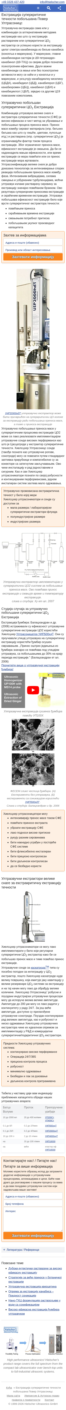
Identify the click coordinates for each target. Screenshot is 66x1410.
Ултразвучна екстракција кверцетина (32, 1286)
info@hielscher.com (52, 2)
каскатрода (40, 967)
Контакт (49, 1399)
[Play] (33, 690)
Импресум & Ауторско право (41, 1395)
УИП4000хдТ (51, 1136)
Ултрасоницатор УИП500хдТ (35, 634)
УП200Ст (49, 1117)
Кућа (9, 1387)
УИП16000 (50, 1141)
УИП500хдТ (32, 801)
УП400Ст (49, 1120)
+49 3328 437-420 (12, 2)
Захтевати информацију (33, 257)
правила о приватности (26, 1399)
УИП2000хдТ (13, 413)
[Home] (9, 8)
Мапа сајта (13, 1395)
